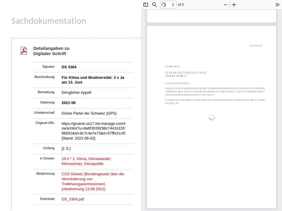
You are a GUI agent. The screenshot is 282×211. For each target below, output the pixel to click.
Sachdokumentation (48, 20)
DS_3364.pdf (73, 199)
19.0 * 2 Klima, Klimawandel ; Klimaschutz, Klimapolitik (87, 161)
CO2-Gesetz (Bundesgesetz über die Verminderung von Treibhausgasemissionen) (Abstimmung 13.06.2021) (93, 181)
